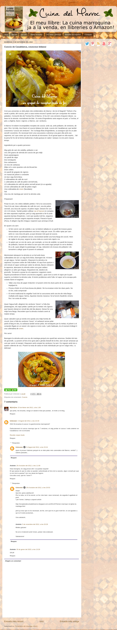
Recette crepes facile (17, 435)
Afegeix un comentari (13, 561)
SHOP (14, 35)
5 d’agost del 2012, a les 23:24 (37, 447)
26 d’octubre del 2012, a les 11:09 (28, 465)
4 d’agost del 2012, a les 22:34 (28, 421)
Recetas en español (73, 35)
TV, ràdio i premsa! (53, 35)
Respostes (16, 443)
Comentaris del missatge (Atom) (26, 626)
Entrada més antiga (69, 621)
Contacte (88, 35)
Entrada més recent (13, 621)
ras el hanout (39, 211)
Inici (6, 35)
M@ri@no (13, 407)
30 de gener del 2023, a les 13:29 (28, 549)
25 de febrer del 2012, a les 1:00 (29, 407)
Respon (12, 414)
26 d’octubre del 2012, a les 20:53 (38, 487)
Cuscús (24, 397)
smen (21, 189)
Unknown (13, 421)
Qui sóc (24, 35)
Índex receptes (36, 35)
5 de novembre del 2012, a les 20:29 (35, 524)
